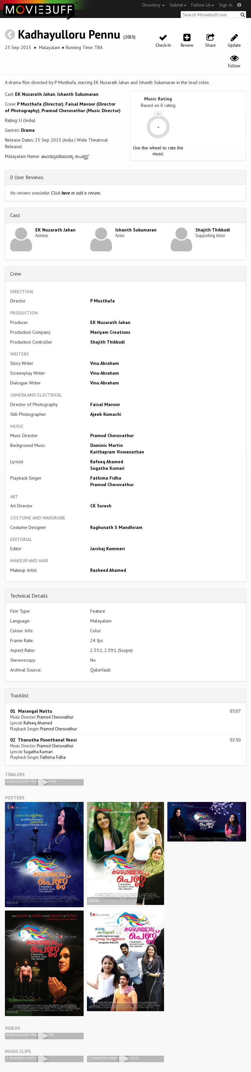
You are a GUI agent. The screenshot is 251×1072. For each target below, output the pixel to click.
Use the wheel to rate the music (158, 151)
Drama (28, 130)
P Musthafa (102, 301)
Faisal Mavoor (105, 404)
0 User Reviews (26, 177)
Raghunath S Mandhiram (116, 527)
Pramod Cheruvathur (112, 435)
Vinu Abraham (104, 363)
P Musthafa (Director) (40, 104)
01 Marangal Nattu (31, 711)
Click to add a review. (76, 193)
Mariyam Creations (110, 332)
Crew (15, 273)
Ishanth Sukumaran (77, 94)
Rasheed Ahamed (108, 570)
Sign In (225, 5)
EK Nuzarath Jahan (35, 94)
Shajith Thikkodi (212, 230)
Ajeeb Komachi (105, 414)
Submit (178, 5)
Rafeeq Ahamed (106, 462)
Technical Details (29, 595)
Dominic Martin (106, 445)
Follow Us (202, 5)
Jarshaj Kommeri (107, 549)
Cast (15, 215)
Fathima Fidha (105, 478)
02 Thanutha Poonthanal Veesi (43, 740)
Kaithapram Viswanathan (117, 452)
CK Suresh (100, 506)
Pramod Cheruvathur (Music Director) (81, 110)
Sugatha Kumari (107, 468)
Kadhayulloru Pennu (69, 34)
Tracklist (19, 695)
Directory (153, 5)
